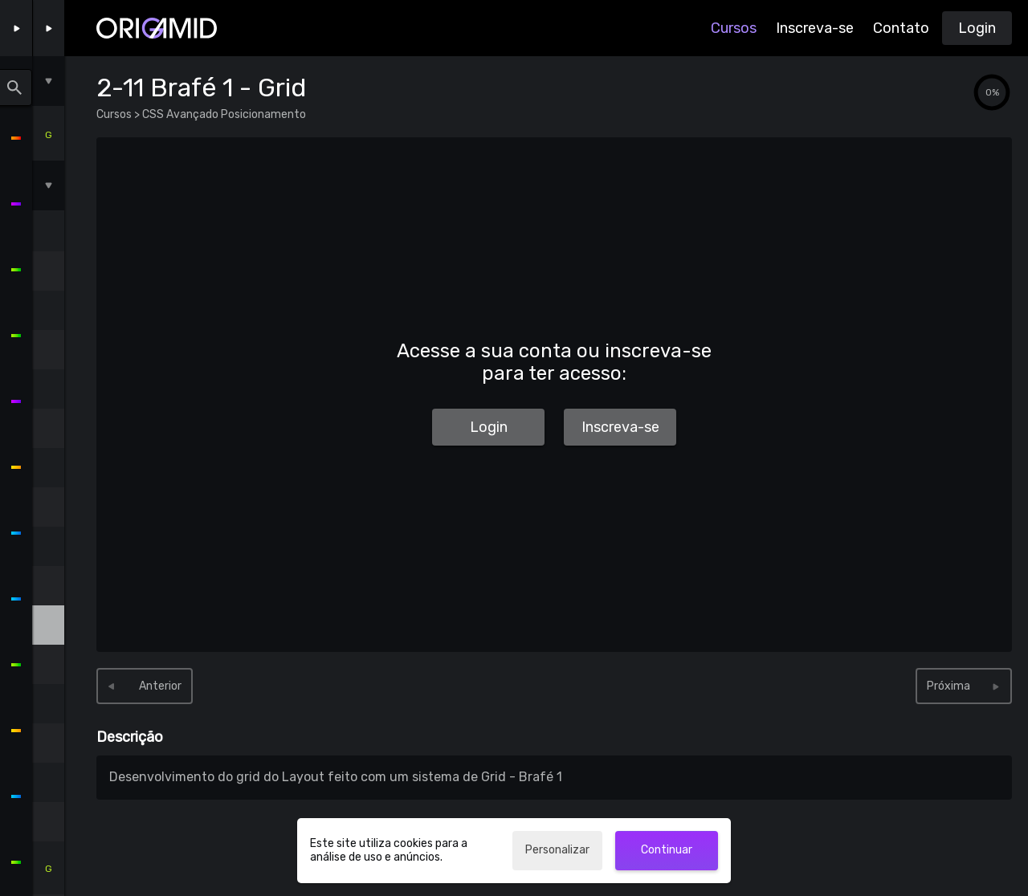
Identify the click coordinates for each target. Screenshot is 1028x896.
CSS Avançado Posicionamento (223, 114)
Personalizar (557, 850)
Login (977, 28)
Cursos (734, 28)
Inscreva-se (815, 28)
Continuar (666, 850)
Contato (901, 28)
